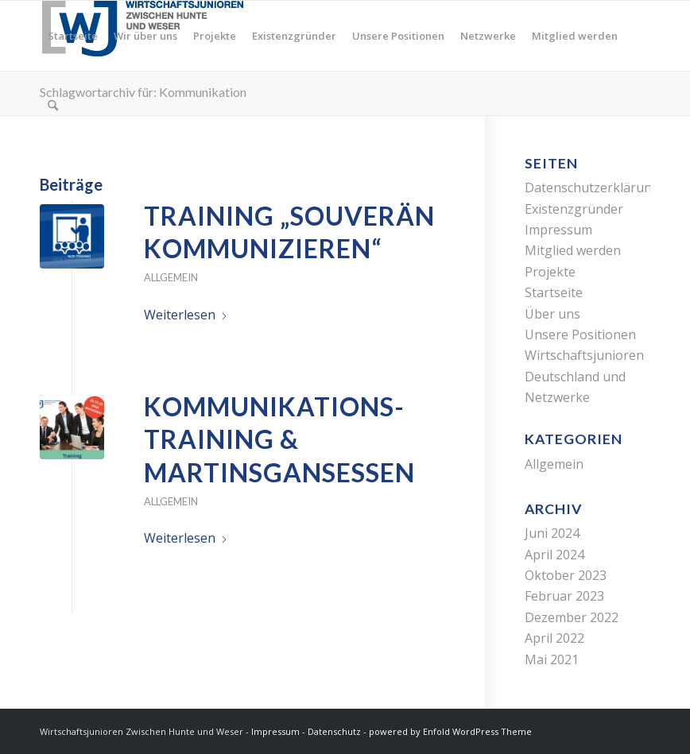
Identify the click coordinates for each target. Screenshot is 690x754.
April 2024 (554, 554)
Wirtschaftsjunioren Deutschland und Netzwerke (584, 376)
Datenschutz (334, 731)
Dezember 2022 (571, 617)
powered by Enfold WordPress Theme (450, 731)
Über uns (552, 314)
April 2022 (554, 638)
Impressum (558, 229)
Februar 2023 (564, 596)
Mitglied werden (573, 250)
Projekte (550, 271)
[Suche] (53, 106)
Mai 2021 (552, 659)
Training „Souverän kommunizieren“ (289, 232)
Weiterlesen (186, 314)
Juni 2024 (552, 533)
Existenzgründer (574, 209)
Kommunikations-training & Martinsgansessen (279, 439)
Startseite (554, 292)
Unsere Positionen (580, 334)
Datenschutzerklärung (592, 187)
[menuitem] (73, 36)
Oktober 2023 (566, 575)
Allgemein (171, 277)
